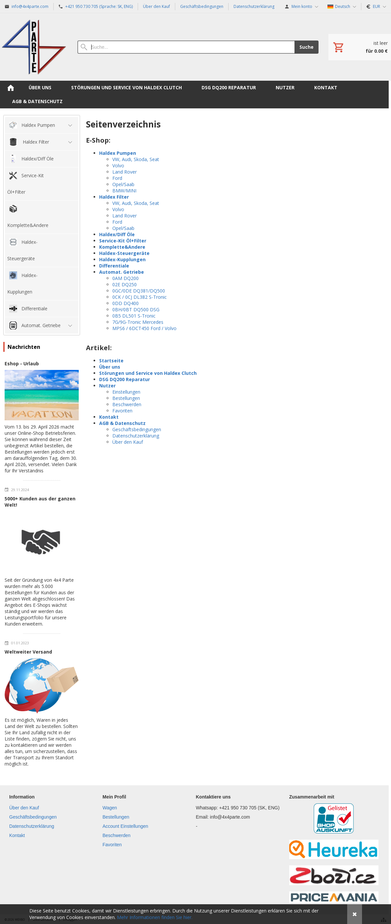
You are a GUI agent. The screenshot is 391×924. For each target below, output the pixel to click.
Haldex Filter (114, 197)
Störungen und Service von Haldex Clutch (148, 373)
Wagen (109, 807)
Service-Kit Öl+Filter (122, 241)
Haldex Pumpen (117, 153)
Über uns (109, 367)
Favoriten (122, 410)
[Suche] (185, 47)
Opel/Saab (123, 184)
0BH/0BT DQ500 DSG (135, 309)
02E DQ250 (124, 284)
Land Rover (124, 172)
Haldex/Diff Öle (117, 234)
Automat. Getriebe (121, 272)
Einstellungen (126, 392)
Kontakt (109, 417)
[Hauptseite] (34, 47)
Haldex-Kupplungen (122, 259)
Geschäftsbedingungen (136, 429)
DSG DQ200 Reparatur (124, 379)
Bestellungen (126, 398)
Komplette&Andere (122, 247)
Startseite (111, 360)
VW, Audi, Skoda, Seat (135, 159)
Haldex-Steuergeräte (124, 253)
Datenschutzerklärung (135, 436)
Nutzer (107, 385)
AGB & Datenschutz (122, 423)
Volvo (118, 165)
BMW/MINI (124, 190)
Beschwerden (126, 404)
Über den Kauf (127, 442)
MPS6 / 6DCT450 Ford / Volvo (144, 328)
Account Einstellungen (125, 826)
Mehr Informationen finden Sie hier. (154, 917)
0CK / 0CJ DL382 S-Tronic (139, 297)
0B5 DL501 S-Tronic (133, 316)
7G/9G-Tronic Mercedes (137, 322)
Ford (117, 178)
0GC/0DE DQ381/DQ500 (138, 291)
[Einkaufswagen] (359, 47)
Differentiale (114, 266)
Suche (306, 47)
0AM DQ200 (125, 278)
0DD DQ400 (125, 303)
